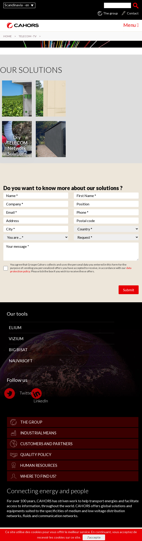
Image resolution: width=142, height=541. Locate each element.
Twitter (20, 393)
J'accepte (94, 537)
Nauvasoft (21, 360)
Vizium (16, 338)
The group (110, 13)
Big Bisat (18, 349)
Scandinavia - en (17, 5)
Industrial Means (38, 433)
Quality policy (35, 454)
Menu (131, 25)
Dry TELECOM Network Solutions (17, 145)
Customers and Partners (46, 443)
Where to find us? (38, 476)
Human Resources (38, 465)
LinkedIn (41, 395)
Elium (15, 327)
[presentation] (37, 286)
